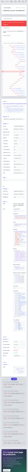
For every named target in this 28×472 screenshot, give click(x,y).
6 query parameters (7, 427)
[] (19, 256)
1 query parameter (7, 387)
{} (19, 217)
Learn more (7, 470)
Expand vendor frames (7, 18)
